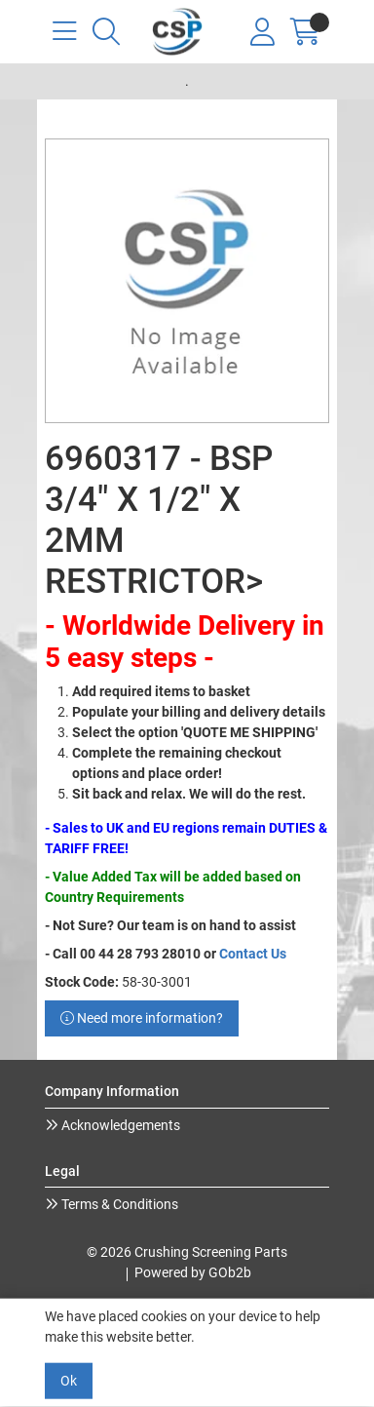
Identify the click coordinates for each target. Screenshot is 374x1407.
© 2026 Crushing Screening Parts (187, 1252)
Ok (68, 1380)
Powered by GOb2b (192, 1272)
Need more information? (141, 1018)
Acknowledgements (119, 1125)
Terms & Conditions (118, 1204)
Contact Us (252, 953)
